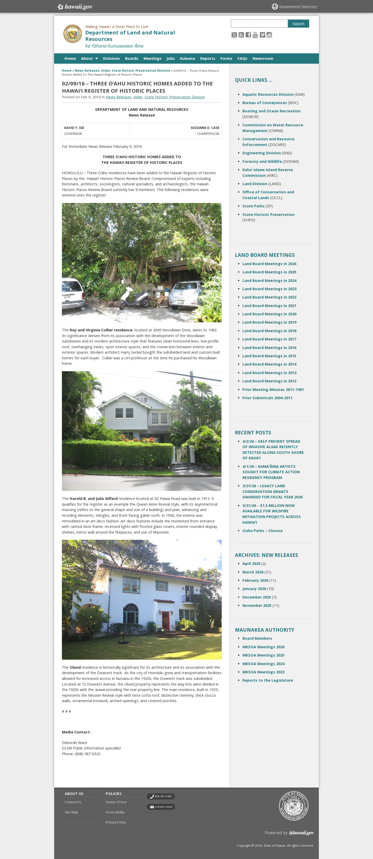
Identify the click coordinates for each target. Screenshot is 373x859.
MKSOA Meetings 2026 (263, 646)
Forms (226, 58)
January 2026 (254, 588)
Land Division (254, 183)
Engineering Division (261, 152)
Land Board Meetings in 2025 (269, 272)
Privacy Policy (116, 822)
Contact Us (73, 802)
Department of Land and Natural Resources (130, 35)
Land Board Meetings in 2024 (269, 280)
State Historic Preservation (268, 214)
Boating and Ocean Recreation (271, 110)
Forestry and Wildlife (262, 161)
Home (70, 58)
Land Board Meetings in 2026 (269, 263)
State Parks (253, 205)
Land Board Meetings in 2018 (269, 330)
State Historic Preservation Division (141, 70)
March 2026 (252, 572)
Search (299, 24)
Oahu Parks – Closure (262, 530)
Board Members (257, 638)
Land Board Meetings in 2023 (269, 288)
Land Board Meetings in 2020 (269, 313)
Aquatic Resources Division (267, 94)
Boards (131, 58)
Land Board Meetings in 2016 (269, 347)
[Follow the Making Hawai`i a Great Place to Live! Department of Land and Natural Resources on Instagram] (269, 34)
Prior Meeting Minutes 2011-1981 (273, 389)
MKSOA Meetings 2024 (263, 663)
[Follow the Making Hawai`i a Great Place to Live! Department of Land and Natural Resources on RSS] (241, 34)
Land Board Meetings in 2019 (269, 322)
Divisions (111, 58)
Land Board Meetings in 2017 (269, 339)
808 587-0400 (163, 796)
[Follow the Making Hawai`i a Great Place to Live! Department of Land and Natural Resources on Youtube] (255, 34)
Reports (207, 58)
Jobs (171, 58)
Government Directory (298, 6)
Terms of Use (116, 802)
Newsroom (263, 58)
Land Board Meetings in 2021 (269, 305)
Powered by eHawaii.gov (289, 835)
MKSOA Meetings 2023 (263, 671)
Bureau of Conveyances (264, 102)
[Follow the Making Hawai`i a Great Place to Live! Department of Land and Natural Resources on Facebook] (248, 34)
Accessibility (115, 812)
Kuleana (187, 58)
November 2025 (256, 605)
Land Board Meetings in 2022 (269, 297)
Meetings (152, 58)
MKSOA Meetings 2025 (263, 655)
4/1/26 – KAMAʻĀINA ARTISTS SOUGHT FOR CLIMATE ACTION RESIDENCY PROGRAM (271, 472)
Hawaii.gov (74, 7)
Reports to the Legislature (267, 680)
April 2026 (251, 563)
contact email (164, 807)
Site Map (71, 812)
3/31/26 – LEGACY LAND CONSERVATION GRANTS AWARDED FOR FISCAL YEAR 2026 (272, 491)
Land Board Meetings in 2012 (269, 380)
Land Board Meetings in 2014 (269, 364)
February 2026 (255, 580)
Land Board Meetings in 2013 (269, 372)
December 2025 (256, 597)
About (87, 58)
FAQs (242, 58)
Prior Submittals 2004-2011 (267, 397)
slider (105, 70)
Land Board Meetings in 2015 (269, 355)
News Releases (87, 70)
